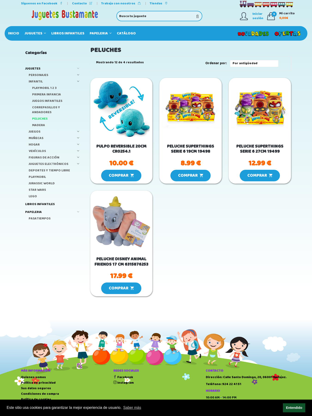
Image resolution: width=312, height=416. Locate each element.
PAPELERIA (101, 33)
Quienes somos (33, 377)
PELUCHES (40, 118)
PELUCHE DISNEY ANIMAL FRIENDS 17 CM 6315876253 (121, 262)
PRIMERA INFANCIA (46, 94)
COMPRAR (121, 175)
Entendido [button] (294, 408)
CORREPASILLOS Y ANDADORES (46, 110)
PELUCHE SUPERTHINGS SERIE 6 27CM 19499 (259, 149)
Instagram (123, 382)
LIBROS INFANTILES (67, 33)
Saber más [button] (132, 408)
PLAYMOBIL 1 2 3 (44, 88)
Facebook (123, 377)
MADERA (38, 125)
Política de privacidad (38, 382)
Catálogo (126, 33)
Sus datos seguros (36, 388)
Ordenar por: (216, 63)
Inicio (13, 33)
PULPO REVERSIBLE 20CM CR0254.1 (121, 149)
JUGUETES (35, 33)
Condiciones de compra (40, 393)
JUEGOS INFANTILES (47, 101)
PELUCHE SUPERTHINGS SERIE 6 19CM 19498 (190, 149)
